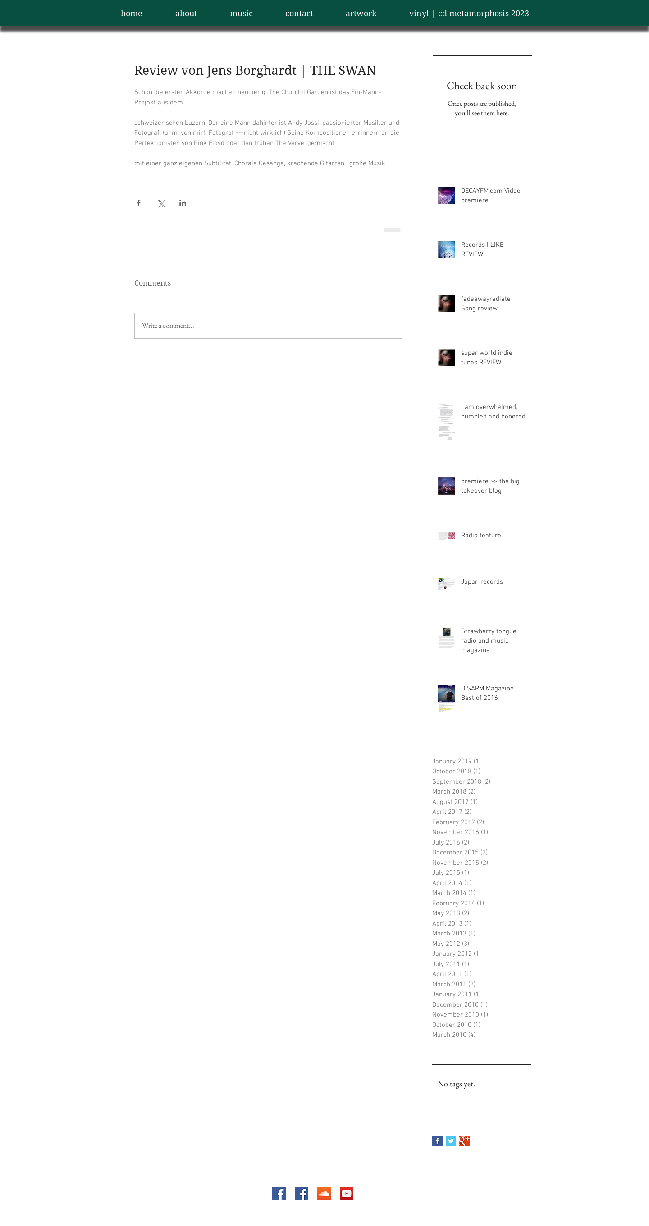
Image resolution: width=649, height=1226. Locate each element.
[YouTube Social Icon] (346, 1193)
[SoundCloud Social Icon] (324, 1193)
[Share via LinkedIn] (182, 203)
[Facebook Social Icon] (279, 1193)
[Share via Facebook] (138, 203)
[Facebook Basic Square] (437, 1141)
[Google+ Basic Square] (464, 1141)
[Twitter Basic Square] (451, 1141)
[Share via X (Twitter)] (160, 203)
